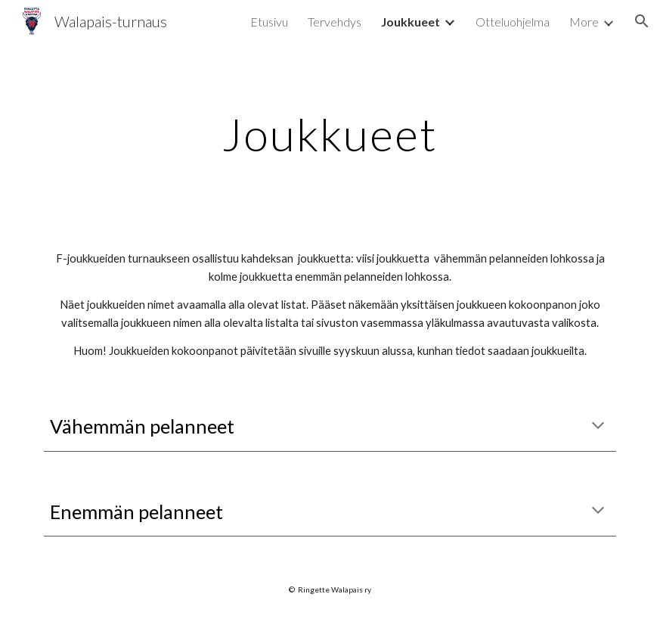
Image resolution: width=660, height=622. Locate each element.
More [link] (584, 21)
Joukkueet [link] (410, 21)
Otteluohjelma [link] (513, 21)
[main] (330, 134)
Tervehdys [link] (334, 21)
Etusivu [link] (269, 21)
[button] (642, 21)
